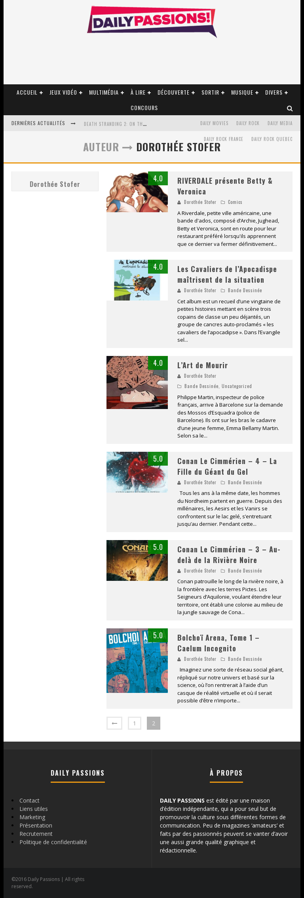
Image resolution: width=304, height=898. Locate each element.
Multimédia (104, 92)
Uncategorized (237, 386)
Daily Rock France (223, 139)
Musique (242, 92)
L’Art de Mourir (202, 365)
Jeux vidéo (63, 92)
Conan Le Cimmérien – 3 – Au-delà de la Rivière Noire (229, 554)
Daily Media (280, 123)
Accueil (27, 92)
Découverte (174, 92)
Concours (144, 107)
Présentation (35, 825)
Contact (29, 800)
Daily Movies (214, 123)
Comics (235, 202)
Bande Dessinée (245, 290)
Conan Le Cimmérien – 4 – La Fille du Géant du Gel (227, 466)
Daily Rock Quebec (272, 139)
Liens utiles (33, 808)
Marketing (32, 817)
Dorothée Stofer (55, 184)
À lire (138, 92)
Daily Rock (248, 123)
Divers (274, 92)
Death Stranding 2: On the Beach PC (125, 124)
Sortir (210, 92)
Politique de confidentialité (53, 842)
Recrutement (36, 833)
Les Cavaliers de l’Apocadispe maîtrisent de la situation (227, 274)
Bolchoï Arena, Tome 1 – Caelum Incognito (218, 642)
